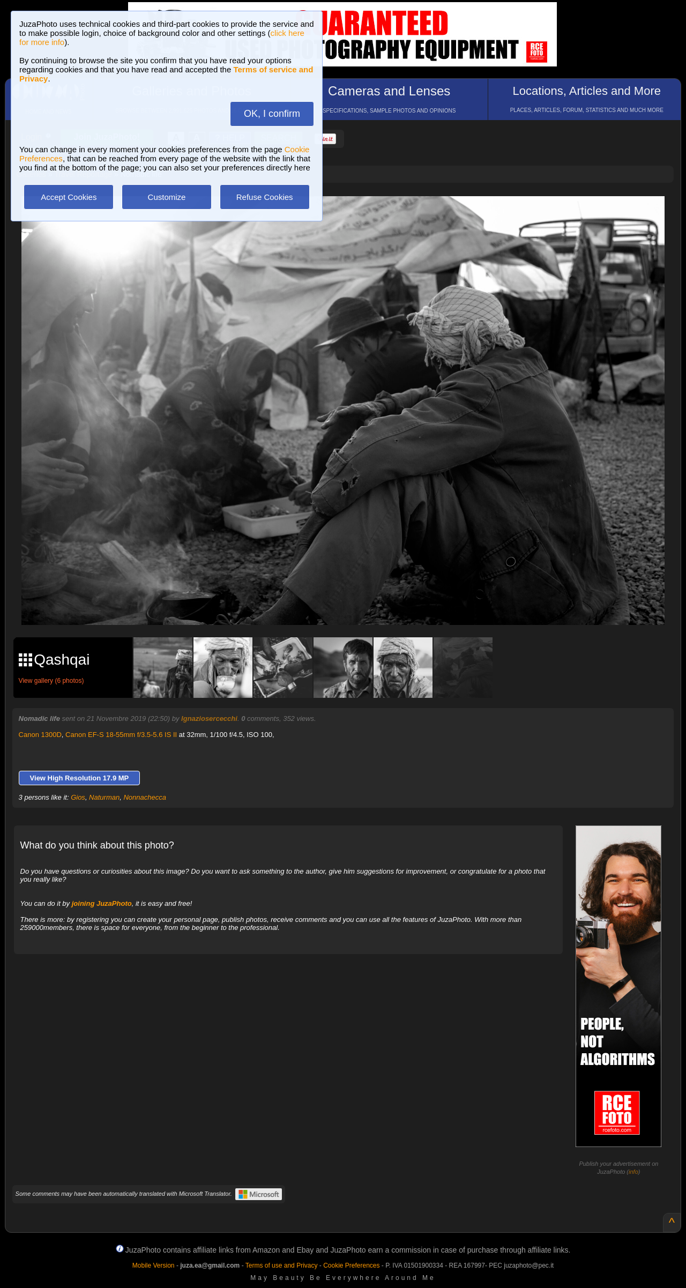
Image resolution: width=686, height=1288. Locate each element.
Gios (78, 797)
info (633, 1171)
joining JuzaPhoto (102, 903)
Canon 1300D (40, 735)
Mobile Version (153, 1265)
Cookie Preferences (351, 1265)
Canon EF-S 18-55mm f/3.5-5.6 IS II (121, 735)
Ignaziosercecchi (209, 718)
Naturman (104, 797)
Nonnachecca (144, 797)
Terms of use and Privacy (281, 1265)
